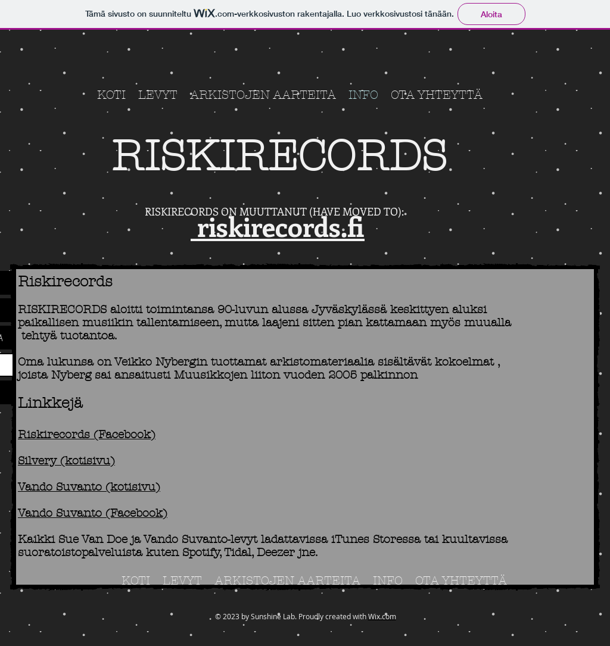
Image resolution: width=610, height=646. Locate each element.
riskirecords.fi (278, 226)
